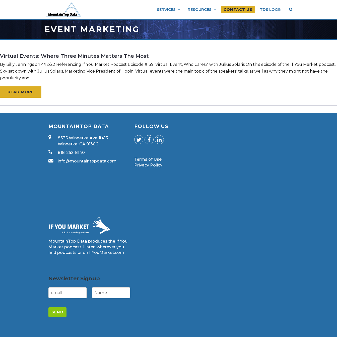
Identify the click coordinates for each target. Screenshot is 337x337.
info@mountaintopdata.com (87, 161)
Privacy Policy (148, 165)
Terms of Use (148, 159)
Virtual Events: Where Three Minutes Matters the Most (74, 56)
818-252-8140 (71, 152)
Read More (21, 92)
